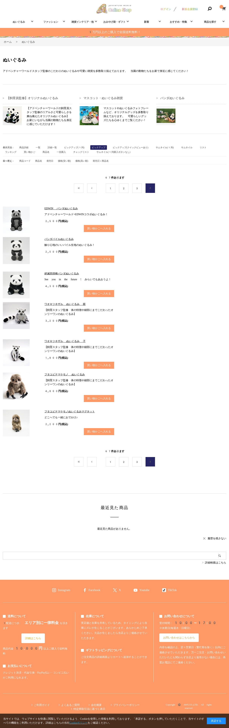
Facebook (94, 590)
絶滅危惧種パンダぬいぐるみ (61, 273)
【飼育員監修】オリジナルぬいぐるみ (32, 98)
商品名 (46, 152)
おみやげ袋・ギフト (114, 21)
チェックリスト (81, 152)
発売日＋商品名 (101, 161)
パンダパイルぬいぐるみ (59, 239)
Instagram (64, 590)
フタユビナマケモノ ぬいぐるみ (64, 374)
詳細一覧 (52, 147)
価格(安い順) (64, 161)
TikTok (172, 590)
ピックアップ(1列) (74, 147)
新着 (146, 21)
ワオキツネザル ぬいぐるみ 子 (65, 341)
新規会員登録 (190, 9)
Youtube (144, 590)
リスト (203, 147)
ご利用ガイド (42, 704)
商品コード (25, 161)
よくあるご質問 (70, 704)
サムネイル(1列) (165, 147)
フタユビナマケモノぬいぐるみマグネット (69, 411)
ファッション (50, 21)
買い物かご (29, 152)
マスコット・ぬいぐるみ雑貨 (103, 98)
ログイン (165, 9)
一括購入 (61, 152)
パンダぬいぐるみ (172, 98)
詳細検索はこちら (215, 562)
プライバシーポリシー (126, 704)
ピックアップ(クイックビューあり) (130, 147)
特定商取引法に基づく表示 (89, 708)
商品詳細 (23, 147)
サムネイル (186, 147)
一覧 (38, 147)
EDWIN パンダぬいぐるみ (61, 208)
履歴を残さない (217, 538)
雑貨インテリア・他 (83, 21)
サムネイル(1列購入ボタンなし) (113, 152)
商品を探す (210, 21)
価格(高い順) (81, 161)
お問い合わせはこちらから (179, 637)
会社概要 (96, 704)
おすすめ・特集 (178, 21)
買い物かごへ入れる (99, 228)
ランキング (10, 152)
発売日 (50, 161)
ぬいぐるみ (19, 21)
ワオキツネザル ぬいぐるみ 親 (65, 304)
